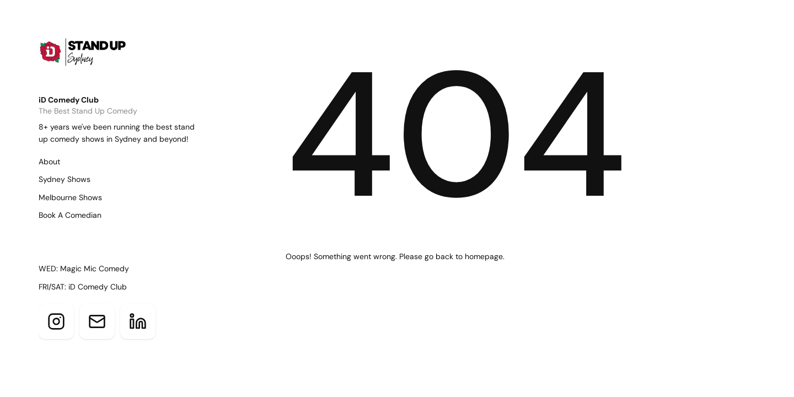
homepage (484, 256)
